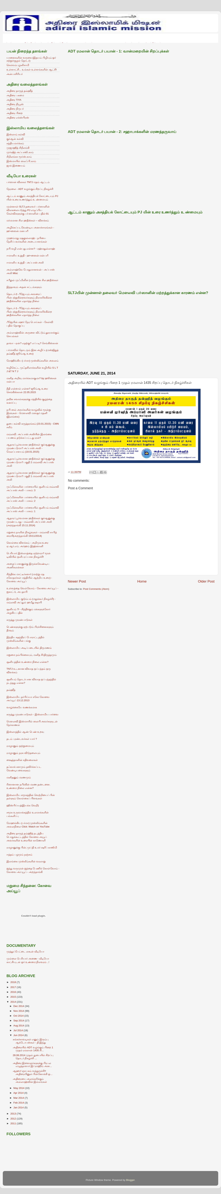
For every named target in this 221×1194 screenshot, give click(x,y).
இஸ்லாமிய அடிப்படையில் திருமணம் (29, 648)
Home (142, 581)
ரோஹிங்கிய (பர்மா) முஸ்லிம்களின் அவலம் (32, 360)
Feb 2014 (19, 1102)
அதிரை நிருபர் (15, 108)
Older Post (206, 581)
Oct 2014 (18, 1015)
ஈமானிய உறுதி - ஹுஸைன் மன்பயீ (27, 255)
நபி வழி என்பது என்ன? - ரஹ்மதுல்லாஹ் (30, 248)
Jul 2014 (18, 1030)
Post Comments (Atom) (96, 589)
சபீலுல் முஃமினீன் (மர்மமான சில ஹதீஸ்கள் (32, 280)
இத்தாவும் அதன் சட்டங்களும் (24, 287)
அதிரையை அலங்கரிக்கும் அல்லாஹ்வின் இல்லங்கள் (30, 1080)
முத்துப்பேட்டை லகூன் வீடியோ (25, 951)
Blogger (130, 1180)
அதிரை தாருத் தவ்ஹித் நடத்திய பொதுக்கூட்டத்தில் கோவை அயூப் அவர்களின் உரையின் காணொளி (26, 837)
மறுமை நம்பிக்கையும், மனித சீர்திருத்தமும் (31, 655)
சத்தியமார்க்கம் (15, 143)
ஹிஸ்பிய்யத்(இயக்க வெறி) (22, 805)
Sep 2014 (19, 1020)
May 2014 (19, 1088)
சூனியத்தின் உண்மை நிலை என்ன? (27, 662)
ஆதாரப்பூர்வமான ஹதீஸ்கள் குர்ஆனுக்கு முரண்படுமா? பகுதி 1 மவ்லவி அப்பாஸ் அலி (30, 476)
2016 (13, 992)
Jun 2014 (18, 1035)
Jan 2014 (18, 1107)
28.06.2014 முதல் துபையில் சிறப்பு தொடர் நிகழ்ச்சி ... (33, 1057)
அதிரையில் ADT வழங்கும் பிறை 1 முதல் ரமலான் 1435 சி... (33, 1049)
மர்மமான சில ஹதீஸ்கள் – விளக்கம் (27, 220)
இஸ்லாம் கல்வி (15, 134)
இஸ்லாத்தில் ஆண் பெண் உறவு (25, 731)
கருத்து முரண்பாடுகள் (19, 620)
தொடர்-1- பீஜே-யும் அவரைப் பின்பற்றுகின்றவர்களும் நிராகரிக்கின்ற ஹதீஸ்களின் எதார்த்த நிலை (29, 312)
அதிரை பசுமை (15, 95)
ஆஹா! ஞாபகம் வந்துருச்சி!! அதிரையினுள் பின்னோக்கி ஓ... (33, 1072)
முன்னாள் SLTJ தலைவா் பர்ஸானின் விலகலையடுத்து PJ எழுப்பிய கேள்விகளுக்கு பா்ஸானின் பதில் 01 (28, 210)
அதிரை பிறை (14, 113)
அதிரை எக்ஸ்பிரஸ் (17, 117)
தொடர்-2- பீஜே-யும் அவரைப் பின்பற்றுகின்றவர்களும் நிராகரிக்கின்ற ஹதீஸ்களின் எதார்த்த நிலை (29, 298)
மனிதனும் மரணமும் (18, 777)
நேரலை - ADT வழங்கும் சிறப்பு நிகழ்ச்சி (29, 189)
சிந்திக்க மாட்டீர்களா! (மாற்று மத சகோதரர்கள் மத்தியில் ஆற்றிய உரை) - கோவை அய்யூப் (29, 578)
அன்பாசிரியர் (14, 74)
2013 (13, 1113)
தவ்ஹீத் (10, 690)
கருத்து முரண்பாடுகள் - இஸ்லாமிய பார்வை (32, 714)
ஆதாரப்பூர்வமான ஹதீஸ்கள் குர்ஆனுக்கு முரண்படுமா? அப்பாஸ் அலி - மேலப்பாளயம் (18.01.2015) (30, 448)
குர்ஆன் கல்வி (15, 139)
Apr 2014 (18, 1092)
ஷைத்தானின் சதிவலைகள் (22, 760)
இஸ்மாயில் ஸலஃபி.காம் (21, 161)
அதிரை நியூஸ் (15, 104)
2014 (13, 1001)
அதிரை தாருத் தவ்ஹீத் (19, 91)
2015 (13, 996)
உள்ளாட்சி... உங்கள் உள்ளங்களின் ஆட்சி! (31, 69)
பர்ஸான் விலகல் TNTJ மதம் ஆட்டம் (28, 182)
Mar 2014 (19, 1097)
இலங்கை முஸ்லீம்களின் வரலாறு (26, 861)
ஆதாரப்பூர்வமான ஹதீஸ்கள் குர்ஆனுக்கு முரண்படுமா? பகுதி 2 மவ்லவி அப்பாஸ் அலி (30, 462)
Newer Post (77, 581)
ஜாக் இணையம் (15, 165)
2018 (13, 982)
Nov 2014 (19, 1011)
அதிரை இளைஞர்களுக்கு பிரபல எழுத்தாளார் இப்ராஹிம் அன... (32, 1065)
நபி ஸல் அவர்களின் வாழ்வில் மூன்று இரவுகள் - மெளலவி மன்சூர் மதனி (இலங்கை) (28, 413)
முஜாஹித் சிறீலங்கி (17, 147)
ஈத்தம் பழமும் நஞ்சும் (19, 854)
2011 (13, 1123)
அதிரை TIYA (13, 99)
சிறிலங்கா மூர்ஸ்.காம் (19, 156)
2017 (13, 987)
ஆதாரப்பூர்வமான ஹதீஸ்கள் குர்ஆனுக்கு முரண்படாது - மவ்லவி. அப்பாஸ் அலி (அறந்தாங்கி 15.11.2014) (30, 522)
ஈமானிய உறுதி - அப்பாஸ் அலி (25, 262)
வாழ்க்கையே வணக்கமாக (21, 707)
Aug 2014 (19, 1025)
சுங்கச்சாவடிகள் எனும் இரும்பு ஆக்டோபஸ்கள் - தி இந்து (31, 1041)
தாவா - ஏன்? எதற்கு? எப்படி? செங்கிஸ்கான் (32, 343)
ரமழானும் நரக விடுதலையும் (23, 753)
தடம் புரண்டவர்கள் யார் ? (21, 739)
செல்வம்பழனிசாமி (17, 65)
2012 (13, 1118)
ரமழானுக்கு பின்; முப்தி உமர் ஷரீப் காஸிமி (31, 847)
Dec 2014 (19, 1006)
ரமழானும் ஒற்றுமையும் (20, 746)
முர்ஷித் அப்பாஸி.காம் (20, 152)
